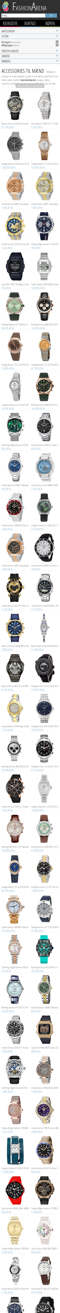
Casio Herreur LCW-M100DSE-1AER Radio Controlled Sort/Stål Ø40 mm (44, 560)
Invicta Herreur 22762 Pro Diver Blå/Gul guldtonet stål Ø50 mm (15, 199)
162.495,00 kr (38, 364)
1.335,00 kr (7, 685)
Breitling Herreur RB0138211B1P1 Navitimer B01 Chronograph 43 (44, 279)
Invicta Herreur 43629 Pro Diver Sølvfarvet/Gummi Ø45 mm (44, 520)
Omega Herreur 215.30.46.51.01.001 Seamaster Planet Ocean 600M (44, 721)
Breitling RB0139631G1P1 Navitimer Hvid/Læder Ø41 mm (15, 802)
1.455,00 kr (7, 1006)
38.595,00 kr (8, 1288)
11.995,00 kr (8, 1127)
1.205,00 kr (7, 1207)
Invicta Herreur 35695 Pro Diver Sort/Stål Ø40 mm (15, 480)
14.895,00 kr (37, 846)
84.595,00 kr (8, 283)
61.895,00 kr (37, 806)
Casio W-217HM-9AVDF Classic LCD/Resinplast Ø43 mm (44, 1002)
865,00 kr (36, 1127)
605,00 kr (6, 1167)
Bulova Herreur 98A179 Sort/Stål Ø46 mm (15, 641)
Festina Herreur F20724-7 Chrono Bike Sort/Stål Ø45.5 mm (15, 1002)
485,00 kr (36, 1006)
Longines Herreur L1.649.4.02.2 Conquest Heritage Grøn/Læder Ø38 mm (44, 480)
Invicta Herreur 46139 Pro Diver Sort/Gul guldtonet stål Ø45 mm (44, 1123)
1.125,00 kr (7, 564)
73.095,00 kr (8, 323)
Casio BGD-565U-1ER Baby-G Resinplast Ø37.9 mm (15, 239)
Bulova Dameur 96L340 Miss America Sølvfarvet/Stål (44, 601)
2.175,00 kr (36, 564)
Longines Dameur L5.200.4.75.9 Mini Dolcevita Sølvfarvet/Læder (15, 1123)
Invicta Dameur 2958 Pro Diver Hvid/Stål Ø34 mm (15, 1243)
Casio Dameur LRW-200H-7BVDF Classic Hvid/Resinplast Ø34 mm (44, 1203)
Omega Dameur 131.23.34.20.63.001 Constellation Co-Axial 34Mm (15, 319)
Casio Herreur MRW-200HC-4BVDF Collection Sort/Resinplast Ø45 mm (15, 1163)
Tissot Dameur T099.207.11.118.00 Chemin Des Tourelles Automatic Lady (44, 78)
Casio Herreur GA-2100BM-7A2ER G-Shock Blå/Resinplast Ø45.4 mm (44, 440)
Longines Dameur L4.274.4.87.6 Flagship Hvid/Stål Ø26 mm (15, 360)
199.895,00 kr (38, 243)
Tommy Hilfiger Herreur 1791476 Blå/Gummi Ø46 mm (44, 199)
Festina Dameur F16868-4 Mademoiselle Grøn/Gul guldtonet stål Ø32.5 (44, 962)
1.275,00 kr (7, 1087)
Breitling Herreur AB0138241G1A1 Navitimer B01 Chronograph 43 (15, 721)
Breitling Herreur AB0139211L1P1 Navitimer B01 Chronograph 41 (44, 802)
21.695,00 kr (37, 484)
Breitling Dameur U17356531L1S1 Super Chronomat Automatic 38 (15, 279)
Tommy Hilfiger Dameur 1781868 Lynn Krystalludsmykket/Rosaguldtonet (15, 1083)
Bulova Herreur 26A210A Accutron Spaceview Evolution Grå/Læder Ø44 (15, 78)
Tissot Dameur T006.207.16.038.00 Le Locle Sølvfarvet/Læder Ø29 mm (44, 1243)
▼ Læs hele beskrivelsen (30, 41)
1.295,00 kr (7, 765)
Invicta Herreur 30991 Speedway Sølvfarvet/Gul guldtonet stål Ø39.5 (44, 159)
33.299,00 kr (37, 685)
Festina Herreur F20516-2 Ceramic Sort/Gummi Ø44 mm (15, 761)
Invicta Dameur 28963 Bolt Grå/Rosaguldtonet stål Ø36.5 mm (44, 1043)
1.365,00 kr (36, 444)
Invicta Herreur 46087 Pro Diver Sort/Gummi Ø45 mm (44, 1284)
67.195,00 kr (37, 323)
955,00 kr (36, 203)
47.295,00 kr (37, 886)
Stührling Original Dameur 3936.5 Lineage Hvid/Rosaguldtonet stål (15, 922)
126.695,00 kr (8, 123)
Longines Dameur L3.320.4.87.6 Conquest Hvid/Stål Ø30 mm (44, 761)
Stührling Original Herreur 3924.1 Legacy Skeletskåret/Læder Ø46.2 (15, 1043)
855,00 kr (36, 966)
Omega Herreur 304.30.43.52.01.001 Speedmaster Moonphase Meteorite (15, 119)
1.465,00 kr (7, 484)
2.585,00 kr (7, 605)
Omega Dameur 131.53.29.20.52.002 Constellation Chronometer (44, 119)
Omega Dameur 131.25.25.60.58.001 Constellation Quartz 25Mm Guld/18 (44, 319)
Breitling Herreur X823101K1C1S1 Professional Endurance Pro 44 (44, 922)
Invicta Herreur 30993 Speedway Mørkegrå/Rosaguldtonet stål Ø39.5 (15, 520)
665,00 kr (6, 404)
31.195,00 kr (8, 82)
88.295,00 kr (8, 846)
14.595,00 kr (8, 364)
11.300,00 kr (37, 605)
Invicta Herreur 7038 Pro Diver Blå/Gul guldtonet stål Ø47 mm (44, 1083)
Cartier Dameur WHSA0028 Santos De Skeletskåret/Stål (44, 239)
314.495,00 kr (8, 886)
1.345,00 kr (36, 1167)
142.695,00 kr (38, 283)
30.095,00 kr (8, 966)
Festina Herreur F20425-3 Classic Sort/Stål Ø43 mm (44, 400)
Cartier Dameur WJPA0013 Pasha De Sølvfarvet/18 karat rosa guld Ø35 (15, 882)
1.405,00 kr (7, 1047)
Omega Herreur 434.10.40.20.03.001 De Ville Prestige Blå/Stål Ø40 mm (44, 681)
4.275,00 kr (36, 1247)
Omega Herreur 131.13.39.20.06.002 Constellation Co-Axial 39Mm (44, 882)
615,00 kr (6, 444)
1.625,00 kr (7, 203)
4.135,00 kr (7, 645)
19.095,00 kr (37, 765)
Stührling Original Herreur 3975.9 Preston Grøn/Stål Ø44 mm (15, 400)
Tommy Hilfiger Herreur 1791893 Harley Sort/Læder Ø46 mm (44, 1163)
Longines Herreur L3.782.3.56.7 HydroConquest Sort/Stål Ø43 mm (44, 842)
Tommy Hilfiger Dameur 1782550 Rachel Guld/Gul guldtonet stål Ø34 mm (15, 1203)
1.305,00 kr (36, 1047)
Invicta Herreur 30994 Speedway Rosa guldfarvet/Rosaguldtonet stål (15, 159)
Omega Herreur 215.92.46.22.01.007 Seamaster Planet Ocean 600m (44, 641)
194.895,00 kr (8, 806)
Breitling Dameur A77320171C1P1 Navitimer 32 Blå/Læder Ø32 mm (15, 962)
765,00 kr (36, 524)
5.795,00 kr (36, 82)
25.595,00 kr (37, 926)
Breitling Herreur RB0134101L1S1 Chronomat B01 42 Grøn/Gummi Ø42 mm (44, 360)
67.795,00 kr (37, 725)
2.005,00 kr (36, 1087)
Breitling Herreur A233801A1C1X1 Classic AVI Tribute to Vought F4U (15, 1284)
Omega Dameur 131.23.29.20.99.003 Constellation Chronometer (15, 842)
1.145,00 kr (7, 1247)
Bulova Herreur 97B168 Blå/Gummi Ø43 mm (15, 601)
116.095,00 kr (38, 123)
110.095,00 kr (38, 645)
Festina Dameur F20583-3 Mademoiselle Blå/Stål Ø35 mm (15, 440)
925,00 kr (6, 243)
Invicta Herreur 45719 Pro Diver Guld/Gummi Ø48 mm (15, 560)
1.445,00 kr (7, 163)
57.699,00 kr (8, 725)
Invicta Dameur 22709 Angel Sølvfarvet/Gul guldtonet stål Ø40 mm (15, 681)
